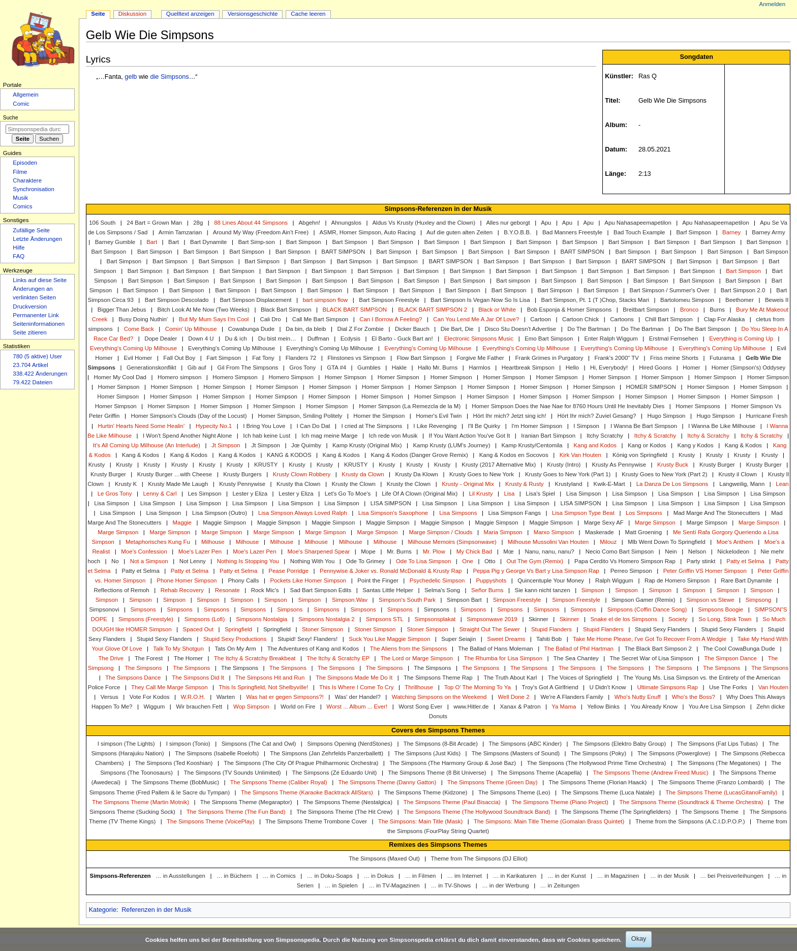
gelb (131, 76)
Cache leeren (308, 14)
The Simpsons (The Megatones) (718, 763)
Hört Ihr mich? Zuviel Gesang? (597, 416)
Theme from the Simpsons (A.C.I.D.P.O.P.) (690, 821)
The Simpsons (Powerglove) (673, 753)
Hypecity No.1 (214, 426)
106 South (102, 223)
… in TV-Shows (451, 885)
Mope (368, 551)
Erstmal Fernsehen (673, 338)
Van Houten (773, 687)
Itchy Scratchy (605, 436)
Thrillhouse (419, 687)
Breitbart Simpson (646, 309)
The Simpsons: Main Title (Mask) (420, 821)
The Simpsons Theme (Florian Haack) (597, 782)
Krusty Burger (717, 465)
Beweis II (776, 300)
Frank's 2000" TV (617, 358)
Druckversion (30, 306)
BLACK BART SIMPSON (355, 309)
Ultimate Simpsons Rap (667, 687)
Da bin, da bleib (306, 329)
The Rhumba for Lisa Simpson (503, 658)
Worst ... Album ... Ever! (356, 706)
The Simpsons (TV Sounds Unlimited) (232, 773)
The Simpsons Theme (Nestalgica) (347, 802)
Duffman (318, 338)
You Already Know (654, 706)
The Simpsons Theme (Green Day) (492, 782)
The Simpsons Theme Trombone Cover (316, 821)
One (467, 561)
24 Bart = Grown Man (154, 223)
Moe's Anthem (735, 542)
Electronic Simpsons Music (478, 338)
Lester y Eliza (250, 493)
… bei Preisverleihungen (731, 876)
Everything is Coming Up (741, 338)
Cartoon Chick (580, 319)
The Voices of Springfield (580, 677)
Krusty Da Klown (416, 474)
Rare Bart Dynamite (746, 580)
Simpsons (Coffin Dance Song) (647, 609)
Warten (226, 697)
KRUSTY (266, 465)
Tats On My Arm (235, 649)
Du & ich (236, 338)
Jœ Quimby (306, 445)
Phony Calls (243, 580)
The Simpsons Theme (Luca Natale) (607, 792)
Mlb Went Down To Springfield (667, 542)
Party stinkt (701, 561)
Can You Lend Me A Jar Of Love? (476, 319)
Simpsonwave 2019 (492, 619)
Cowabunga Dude (251, 329)
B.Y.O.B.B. (517, 232)
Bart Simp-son (256, 242)
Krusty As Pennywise (619, 465)
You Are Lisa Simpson (717, 706)
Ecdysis (350, 338)
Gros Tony (302, 367)
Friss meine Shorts (674, 358)
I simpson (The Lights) (126, 744)
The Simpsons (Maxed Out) (384, 858)
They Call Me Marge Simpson (169, 687)
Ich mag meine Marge (329, 436)
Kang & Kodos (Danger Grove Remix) (419, 455)
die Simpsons (169, 76)
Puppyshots (491, 580)
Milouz (608, 542)
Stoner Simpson (322, 629)
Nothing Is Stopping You (248, 561)
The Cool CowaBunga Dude (739, 649)
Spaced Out (198, 629)
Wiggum (154, 706)
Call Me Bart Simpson (320, 319)
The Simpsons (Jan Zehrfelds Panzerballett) (326, 753)
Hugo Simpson (667, 416)
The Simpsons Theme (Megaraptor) (246, 802)
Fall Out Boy (179, 358)
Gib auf (197, 367)
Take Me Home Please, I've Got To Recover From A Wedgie (649, 639)
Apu (546, 223)
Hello (572, 367)
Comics (22, 206)
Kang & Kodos (743, 445)
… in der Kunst (566, 876)
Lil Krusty (481, 493)
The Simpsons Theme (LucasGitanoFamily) (721, 792)
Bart (151, 242)
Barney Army (768, 232)
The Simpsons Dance (133, 677)
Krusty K (126, 484)
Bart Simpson (303, 242)
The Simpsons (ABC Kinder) (525, 744)
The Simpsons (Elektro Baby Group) (619, 744)
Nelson (697, 551)
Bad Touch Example (639, 232)
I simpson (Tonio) (188, 744)
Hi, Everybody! (609, 367)
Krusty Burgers (242, 474)
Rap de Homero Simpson (677, 580)
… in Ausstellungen (180, 876)
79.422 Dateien (32, 382)
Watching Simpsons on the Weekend (439, 697)
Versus (109, 697)
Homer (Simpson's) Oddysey (749, 367)
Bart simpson (513, 281)
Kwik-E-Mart (609, 484)
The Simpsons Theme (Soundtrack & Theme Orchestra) (691, 802)
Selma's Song (442, 590)
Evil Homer (138, 358)
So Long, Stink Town (724, 619)
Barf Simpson (693, 232)
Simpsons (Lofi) (205, 619)
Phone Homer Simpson (187, 580)
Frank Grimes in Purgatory (549, 358)
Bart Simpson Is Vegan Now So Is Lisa (480, 300)
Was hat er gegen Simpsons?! (285, 697)
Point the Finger (377, 580)
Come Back (139, 329)
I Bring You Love (264, 426)
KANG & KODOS (289, 455)
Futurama (722, 358)
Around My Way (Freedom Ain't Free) (261, 232)
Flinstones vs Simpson (356, 358)
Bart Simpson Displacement (255, 300)
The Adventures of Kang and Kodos (313, 649)
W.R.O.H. (193, 697)
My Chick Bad (474, 551)
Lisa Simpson (583, 493)
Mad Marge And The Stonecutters (716, 513)
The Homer (188, 658)
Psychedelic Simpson (437, 580)
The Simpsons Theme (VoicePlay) (210, 821)
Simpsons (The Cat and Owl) (259, 744)
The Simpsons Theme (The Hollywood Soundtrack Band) (477, 812)
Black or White (497, 309)
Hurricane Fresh (766, 416)
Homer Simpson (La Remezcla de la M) (410, 406)
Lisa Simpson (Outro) (219, 513)
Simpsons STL (385, 619)
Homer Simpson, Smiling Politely (300, 416)
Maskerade (599, 532)
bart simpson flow (325, 300)
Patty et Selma (745, 561)
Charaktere (27, 180)
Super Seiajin (458, 639)
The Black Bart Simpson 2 (658, 649)
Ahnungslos (346, 223)
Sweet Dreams (506, 639)
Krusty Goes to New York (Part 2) (664, 474)
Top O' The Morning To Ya (477, 687)
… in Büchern (234, 876)
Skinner (538, 619)
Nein (671, 551)
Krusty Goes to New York (481, 474)
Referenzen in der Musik (156, 909)
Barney (731, 232)
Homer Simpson (345, 377)
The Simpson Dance (730, 658)
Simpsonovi (104, 609)
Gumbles (369, 367)
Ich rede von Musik (393, 436)
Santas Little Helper (387, 590)
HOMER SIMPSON (651, 387)
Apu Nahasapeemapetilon (637, 223)
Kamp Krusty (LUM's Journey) (451, 445)
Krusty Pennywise (242, 484)
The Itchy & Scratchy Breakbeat (255, 658)
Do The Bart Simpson (702, 329)
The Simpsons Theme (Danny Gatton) (387, 782)
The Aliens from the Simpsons (408, 649)
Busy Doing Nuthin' (143, 319)
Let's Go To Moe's (348, 493)
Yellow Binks (603, 706)
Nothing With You (312, 561)
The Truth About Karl (510, 677)
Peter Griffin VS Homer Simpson (705, 571)
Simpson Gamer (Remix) (643, 600)
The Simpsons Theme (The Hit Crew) (344, 812)
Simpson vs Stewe (710, 600)
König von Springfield (639, 455)
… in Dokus (378, 876)
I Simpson (586, 426)
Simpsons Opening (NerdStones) (349, 744)
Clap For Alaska (724, 319)
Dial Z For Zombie (360, 329)
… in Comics (279, 876)
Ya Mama (563, 706)
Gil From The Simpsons (248, 367)
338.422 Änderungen (40, 374)
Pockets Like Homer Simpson (308, 580)
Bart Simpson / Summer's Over (670, 290)
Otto (490, 561)
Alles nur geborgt (508, 223)
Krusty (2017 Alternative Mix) (499, 465)
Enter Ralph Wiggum (610, 338)
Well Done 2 (513, 697)
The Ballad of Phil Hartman (579, 649)
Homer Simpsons (698, 406)
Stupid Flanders (551, 629)
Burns (717, 309)
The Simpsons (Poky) (598, 753)
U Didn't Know (608, 687)
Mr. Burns (399, 551)
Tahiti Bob (549, 639)
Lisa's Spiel (540, 493)
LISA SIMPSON (391, 503)
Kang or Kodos (647, 445)
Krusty (687, 455)
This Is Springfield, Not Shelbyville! (263, 687)
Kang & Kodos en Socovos (513, 455)
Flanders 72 (301, 358)
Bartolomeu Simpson (687, 300)
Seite (98, 14)
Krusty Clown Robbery (302, 474)
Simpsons (143, 609)
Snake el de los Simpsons (623, 619)
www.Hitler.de (470, 706)
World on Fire (298, 706)
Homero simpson (179, 377)
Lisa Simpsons (458, 513)
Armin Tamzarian (180, 232)
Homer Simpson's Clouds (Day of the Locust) (189, 416)
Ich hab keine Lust (266, 436)
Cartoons (621, 319)
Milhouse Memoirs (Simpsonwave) (452, 542)
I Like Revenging (434, 426)
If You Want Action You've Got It (469, 436)
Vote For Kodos (150, 697)
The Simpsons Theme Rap (438, 677)
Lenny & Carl (159, 493)
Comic (21, 104)
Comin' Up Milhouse (191, 329)
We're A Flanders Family (572, 697)
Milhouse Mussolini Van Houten (548, 542)
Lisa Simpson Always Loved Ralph (302, 513)
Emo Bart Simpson (549, 338)
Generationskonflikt (151, 367)
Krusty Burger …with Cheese (174, 474)
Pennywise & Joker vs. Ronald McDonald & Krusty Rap (391, 571)
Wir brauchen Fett (199, 706)
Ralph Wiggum (614, 580)
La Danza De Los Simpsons (672, 484)
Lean (782, 484)
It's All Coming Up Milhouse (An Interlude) (146, 445)
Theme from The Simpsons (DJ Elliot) (479, 858)
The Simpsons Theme (710, 812)
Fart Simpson (223, 358)
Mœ (508, 551)
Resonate (227, 590)
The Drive (111, 658)
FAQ (18, 256)
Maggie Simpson (224, 522)
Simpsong (759, 600)
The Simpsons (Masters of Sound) (516, 753)
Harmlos (480, 367)
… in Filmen (420, 876)
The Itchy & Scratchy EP (338, 658)
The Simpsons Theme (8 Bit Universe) (437, 773)
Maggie (182, 522)
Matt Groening (643, 532)
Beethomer (739, 300)
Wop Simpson (251, 706)
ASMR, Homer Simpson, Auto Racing (367, 232)
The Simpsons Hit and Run (270, 677)
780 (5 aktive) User (37, 356)
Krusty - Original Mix (468, 484)
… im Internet (464, 876)
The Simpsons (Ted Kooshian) (173, 763)
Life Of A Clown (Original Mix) (419, 493)
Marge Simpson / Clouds (440, 532)
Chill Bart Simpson (669, 319)
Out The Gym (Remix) (535, 561)
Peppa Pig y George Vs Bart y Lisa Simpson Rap (536, 571)
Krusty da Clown (363, 474)
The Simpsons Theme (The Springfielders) (615, 812)
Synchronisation (33, 189)
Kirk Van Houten (580, 455)
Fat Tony (263, 358)
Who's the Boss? (693, 697)
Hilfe (18, 247)
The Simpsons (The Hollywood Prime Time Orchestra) (596, 763)
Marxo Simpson (554, 532)
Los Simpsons (644, 513)
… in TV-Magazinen (394, 885)
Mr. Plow (434, 551)
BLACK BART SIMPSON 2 (432, 309)
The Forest (149, 658)
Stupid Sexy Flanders (662, 629)
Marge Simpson (655, 522)
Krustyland (569, 484)
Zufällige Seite (31, 230)
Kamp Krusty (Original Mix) (367, 445)
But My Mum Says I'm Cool (214, 319)
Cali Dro (270, 319)
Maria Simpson (503, 532)
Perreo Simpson (631, 571)
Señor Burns (487, 590)
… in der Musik (669, 876)
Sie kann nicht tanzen (542, 590)
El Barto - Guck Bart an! (402, 338)
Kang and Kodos (594, 445)
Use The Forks (728, 687)
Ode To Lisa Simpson (423, 561)
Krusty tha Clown (298, 484)
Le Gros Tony (115, 493)
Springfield (238, 629)
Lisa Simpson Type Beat (583, 513)
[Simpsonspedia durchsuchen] (37, 129)
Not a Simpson (149, 561)
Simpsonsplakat (435, 619)
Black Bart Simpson (286, 309)
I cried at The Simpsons (372, 426)
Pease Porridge (288, 571)
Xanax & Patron (520, 706)
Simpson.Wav (349, 600)
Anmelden (772, 4)
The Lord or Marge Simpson (417, 658)
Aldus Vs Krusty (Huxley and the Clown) (423, 223)
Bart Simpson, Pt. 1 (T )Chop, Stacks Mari (595, 300)
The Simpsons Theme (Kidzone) (426, 792)
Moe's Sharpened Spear (319, 551)
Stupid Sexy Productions (234, 639)
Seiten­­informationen (39, 324)
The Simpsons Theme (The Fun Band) (236, 812)
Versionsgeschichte (253, 14)
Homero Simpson (234, 377)
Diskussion (132, 14)
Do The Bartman (588, 329)
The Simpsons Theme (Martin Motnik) (140, 802)
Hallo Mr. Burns (437, 367)
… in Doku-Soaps (330, 876)
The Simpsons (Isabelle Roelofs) (217, 753)
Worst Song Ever (420, 706)
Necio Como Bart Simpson (620, 551)
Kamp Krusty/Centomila (531, 445)
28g (198, 223)
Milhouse (213, 542)
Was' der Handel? (358, 697)
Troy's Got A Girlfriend (550, 687)
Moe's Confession (144, 551)
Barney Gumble (115, 242)
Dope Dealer (160, 338)
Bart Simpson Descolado (177, 300)
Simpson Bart (464, 600)
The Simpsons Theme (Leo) (514, 792)
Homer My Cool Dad (120, 377)
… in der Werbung (505, 885)
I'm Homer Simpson (536, 426)
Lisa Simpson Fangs (514, 513)
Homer (691, 367)
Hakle (399, 367)
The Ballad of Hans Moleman (495, 649)
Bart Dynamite (208, 242)
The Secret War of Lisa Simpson (651, 658)
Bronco (689, 309)
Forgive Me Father (480, 358)
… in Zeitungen (559, 885)
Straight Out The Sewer (489, 629)
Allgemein (25, 94)
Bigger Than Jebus (122, 309)
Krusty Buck (672, 465)
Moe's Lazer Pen (200, 551)
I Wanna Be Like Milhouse (721, 426)
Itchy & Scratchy (655, 436)
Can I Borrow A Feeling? (390, 319)
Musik (20, 198)
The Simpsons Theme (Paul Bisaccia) (452, 802)
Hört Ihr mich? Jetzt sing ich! (509, 416)
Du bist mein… (277, 338)
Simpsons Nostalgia (261, 619)
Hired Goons (655, 367)
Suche (10, 117)
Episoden (25, 163)
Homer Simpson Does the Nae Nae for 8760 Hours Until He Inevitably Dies (568, 406)
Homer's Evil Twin (439, 416)
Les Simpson (204, 493)
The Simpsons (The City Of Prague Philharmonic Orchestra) (301, 763)
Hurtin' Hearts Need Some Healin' (141, 426)
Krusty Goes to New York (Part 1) (567, 474)
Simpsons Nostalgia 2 (326, 619)
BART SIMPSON (343, 252)
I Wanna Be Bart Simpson (643, 426)
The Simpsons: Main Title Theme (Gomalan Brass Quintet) (549, 821)
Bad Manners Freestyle (572, 232)
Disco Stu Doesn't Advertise (521, 329)
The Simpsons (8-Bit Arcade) (441, 744)
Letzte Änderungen (37, 239)
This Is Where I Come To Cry (356, 687)
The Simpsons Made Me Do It (354, 677)
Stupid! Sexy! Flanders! (308, 639)
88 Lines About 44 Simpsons (251, 223)
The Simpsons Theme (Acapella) (539, 773)
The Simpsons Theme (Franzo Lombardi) (711, 782)
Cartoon (540, 319)
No (115, 561)
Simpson (592, 590)
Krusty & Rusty (524, 484)
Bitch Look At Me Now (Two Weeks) (204, 309)
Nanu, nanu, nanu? (549, 551)
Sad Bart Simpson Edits (321, 590)
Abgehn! (309, 223)
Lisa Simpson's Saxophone (393, 513)
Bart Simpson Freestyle (389, 300)
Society (677, 619)
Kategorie (102, 909)
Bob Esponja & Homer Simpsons (569, 309)
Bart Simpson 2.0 (743, 290)
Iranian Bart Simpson (548, 436)
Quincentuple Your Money (550, 580)
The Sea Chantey (576, 658)
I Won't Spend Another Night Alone (187, 436)
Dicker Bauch (412, 329)
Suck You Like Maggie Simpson (389, 639)
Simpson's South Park (407, 600)
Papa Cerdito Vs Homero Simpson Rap (625, 561)
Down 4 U (200, 338)
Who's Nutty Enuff (638, 697)
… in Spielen (341, 885)
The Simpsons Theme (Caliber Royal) (278, 782)
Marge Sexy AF (604, 522)
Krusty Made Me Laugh (178, 484)
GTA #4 (336, 367)
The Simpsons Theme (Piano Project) (560, 802)
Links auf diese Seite (40, 280)
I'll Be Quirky (484, 426)
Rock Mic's (265, 590)
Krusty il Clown (737, 474)
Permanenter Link (35, 315)
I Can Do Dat (313, 426)
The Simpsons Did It (198, 677)
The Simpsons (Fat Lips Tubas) (717, 744)
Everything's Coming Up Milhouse (133, 348)
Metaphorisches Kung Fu (158, 542)
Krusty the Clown (353, 484)
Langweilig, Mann (741, 484)
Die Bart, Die (457, 329)
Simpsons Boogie (720, 609)
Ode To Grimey (365, 561)
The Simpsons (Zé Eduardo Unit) (334, 773)
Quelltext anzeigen (190, 14)
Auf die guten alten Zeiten (459, 232)
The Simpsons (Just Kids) (427, 753)
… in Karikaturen (514, 876)
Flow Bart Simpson (420, 358)
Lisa (509, 493)
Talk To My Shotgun (178, 649)
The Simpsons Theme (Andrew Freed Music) (650, 773)
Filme (20, 172)
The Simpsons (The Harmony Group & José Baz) (452, 763)
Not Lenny (192, 561)
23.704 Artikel (30, 365)
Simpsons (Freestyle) (145, 619)
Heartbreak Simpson (528, 367)
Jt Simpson (225, 445)
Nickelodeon (733, 551)
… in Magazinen (618, 876)
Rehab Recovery (182, 590)
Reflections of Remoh (121, 590)
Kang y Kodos (696, 445)
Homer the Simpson (379, 416)
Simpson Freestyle (517, 600)
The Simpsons (143, 668)
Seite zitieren (29, 332)
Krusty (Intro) (563, 465)
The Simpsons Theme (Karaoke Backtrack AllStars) (307, 792)
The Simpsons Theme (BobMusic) (175, 782)
